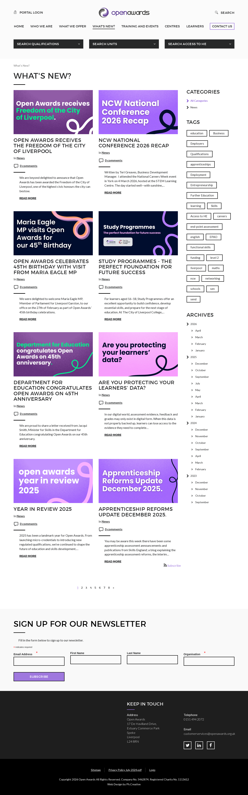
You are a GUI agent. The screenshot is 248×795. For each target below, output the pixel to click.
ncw (192, 278)
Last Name (134, 653)
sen (212, 288)
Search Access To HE (187, 44)
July (197, 383)
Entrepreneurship (201, 185)
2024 (193, 423)
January (200, 350)
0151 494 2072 (194, 719)
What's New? (104, 26)
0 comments (28, 166)
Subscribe (174, 565)
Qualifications (199, 154)
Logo (152, 770)
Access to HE (198, 216)
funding (195, 257)
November (201, 436)
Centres (172, 26)
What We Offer (72, 26)
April (198, 330)
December (201, 363)
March (199, 337)
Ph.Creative (133, 784)
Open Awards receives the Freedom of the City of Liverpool (50, 145)
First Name (77, 653)
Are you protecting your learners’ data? (137, 385)
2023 (193, 475)
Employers (197, 143)
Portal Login (28, 12)
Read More (27, 198)
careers (222, 216)
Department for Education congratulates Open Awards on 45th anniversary (53, 390)
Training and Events (139, 26)
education (196, 133)
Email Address (24, 654)
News (21, 158)
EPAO (213, 237)
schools (195, 288)
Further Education (202, 195)
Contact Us (222, 26)
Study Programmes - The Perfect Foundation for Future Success (135, 266)
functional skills (200, 247)
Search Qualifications (38, 44)
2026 (193, 324)
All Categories (199, 100)
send (193, 299)
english (195, 237)
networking (212, 278)
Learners (195, 26)
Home (19, 26)
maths (216, 268)
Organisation (193, 654)
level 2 (214, 257)
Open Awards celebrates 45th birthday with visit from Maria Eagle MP (51, 266)
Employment (198, 174)
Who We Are (41, 26)
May (197, 390)
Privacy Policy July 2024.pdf (125, 770)
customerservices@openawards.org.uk (209, 733)
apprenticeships (200, 164)
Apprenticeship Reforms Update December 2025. (136, 512)
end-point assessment (204, 226)
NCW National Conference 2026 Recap (134, 143)
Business (219, 133)
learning (195, 206)
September (202, 376)
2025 (193, 357)
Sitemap (96, 770)
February (200, 343)
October (200, 370)
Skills (214, 206)
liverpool (196, 268)
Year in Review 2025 (43, 509)
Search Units (105, 44)
